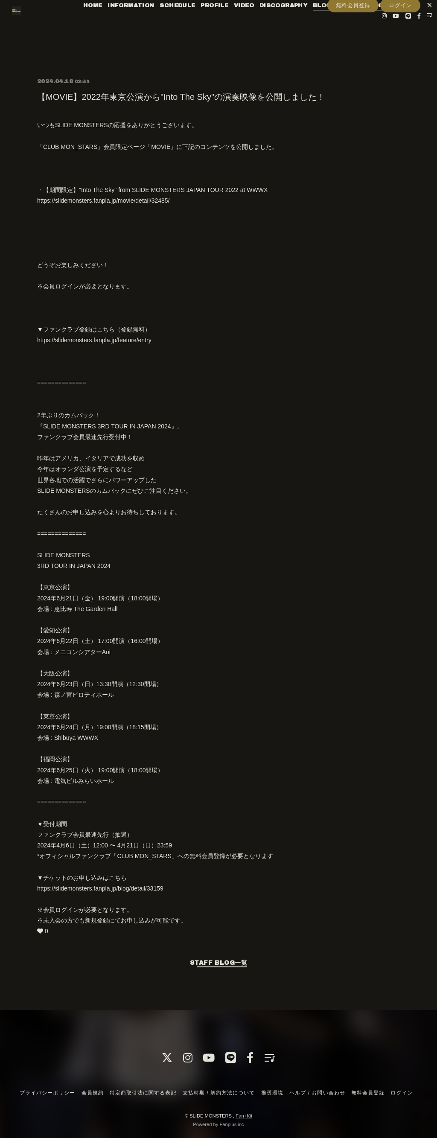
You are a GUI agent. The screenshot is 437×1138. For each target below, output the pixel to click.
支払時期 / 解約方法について (219, 1093)
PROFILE (223, 25)
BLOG (330, 25)
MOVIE (355, 25)
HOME (101, 25)
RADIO (380, 25)
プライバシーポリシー (47, 1093)
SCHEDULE (186, 25)
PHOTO (408, 25)
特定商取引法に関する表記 (143, 1093)
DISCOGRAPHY (291, 25)
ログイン (400, 50)
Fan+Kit (244, 1115)
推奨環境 (272, 1093)
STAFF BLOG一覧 (218, 963)
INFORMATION (139, 25)
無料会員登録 (353, 50)
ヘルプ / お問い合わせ (317, 1093)
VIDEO (252, 25)
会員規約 (93, 1093)
